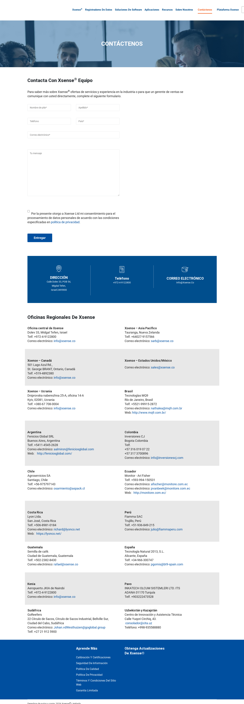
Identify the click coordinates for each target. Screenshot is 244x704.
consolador (132, 618)
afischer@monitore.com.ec (169, 479)
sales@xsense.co (163, 363)
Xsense (76, 7)
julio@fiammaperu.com (167, 525)
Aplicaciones (151, 7)
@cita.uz (146, 618)
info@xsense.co (64, 336)
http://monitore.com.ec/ (150, 488)
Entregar (40, 233)
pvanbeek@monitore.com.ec (170, 484)
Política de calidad (87, 664)
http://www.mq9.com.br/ (149, 408)
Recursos (166, 7)
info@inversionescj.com (167, 453)
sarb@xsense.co (162, 336)
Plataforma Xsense (227, 7)
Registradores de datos (97, 7)
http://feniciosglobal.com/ (54, 449)
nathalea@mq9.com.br (166, 403)
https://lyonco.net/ (48, 529)
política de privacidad (65, 217)
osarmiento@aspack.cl (69, 484)
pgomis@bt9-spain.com (167, 559)
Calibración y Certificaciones (93, 652)
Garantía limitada (87, 685)
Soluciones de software (127, 7)
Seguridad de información (92, 658)
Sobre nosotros (183, 7)
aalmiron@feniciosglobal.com (74, 444)
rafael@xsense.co (65, 559)
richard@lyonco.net (67, 525)
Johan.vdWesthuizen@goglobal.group (79, 623)
